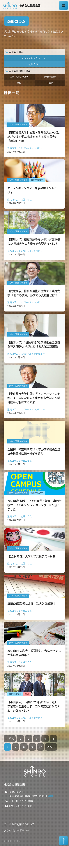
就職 (19, 82)
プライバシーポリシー (16, 830)
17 (40, 747)
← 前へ (10, 738)
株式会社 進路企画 (29, 5)
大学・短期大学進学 (19, 76)
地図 (50, 796)
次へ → (51, 747)
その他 (50, 82)
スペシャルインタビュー (35, 58)
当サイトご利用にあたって (19, 824)
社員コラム (34, 64)
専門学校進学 (50, 76)
